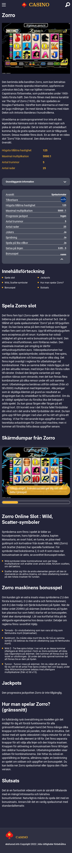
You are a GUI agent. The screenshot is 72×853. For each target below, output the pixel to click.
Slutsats (44, 287)
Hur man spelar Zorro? (52, 282)
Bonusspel (10, 287)
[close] (61, 259)
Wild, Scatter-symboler (16, 282)
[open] (36, 182)
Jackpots (45, 277)
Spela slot (10, 277)
